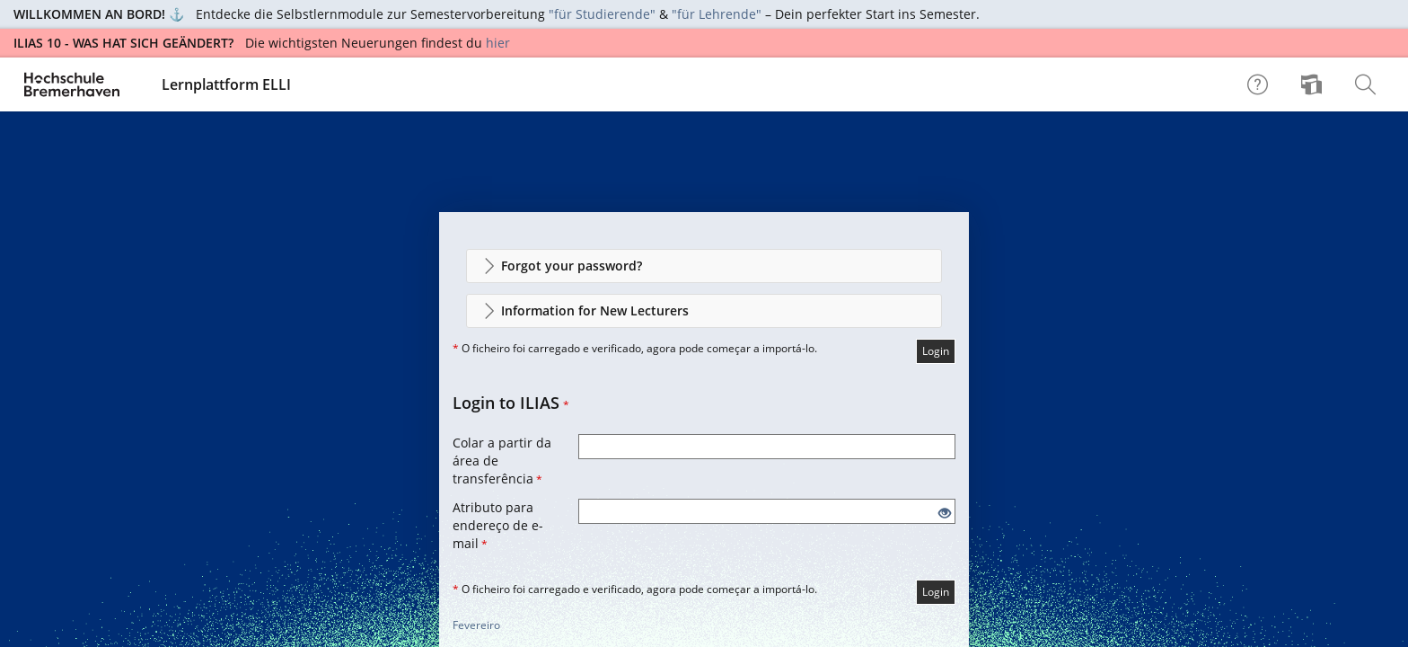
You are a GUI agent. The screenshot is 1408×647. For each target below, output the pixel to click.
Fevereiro (476, 625)
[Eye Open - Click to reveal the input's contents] (944, 513)
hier (498, 42)
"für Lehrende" (716, 13)
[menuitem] (1314, 84)
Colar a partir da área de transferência (502, 460)
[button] (704, 266)
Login (935, 351)
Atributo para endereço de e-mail (498, 525)
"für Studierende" (602, 13)
